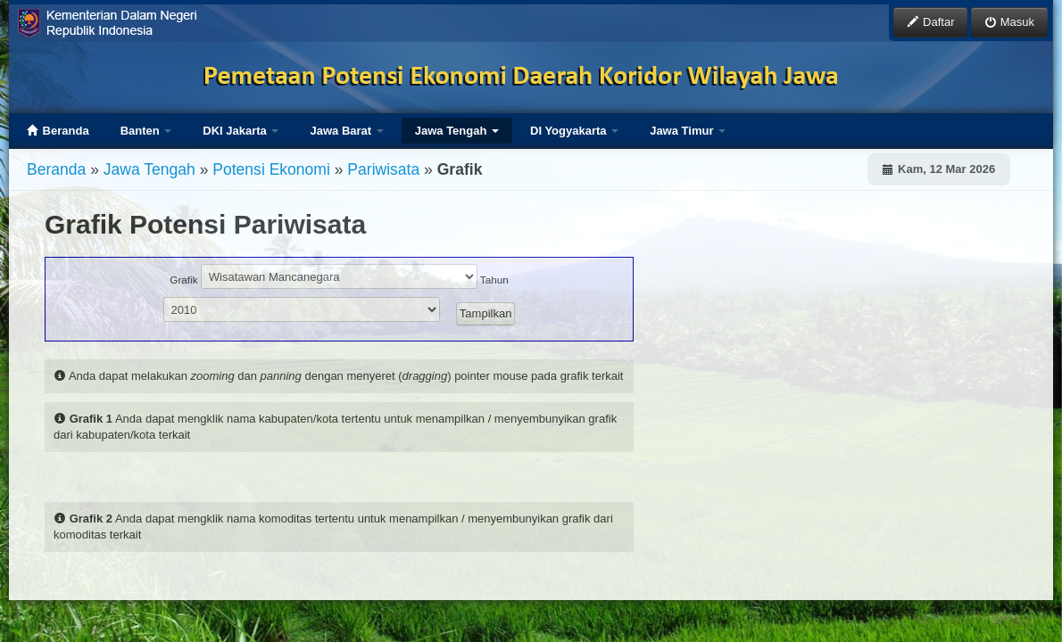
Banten (146, 130)
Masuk (1009, 22)
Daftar (930, 22)
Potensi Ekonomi (271, 169)
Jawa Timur (688, 130)
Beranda (58, 130)
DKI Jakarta (240, 130)
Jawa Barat (346, 130)
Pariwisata (383, 169)
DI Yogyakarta (574, 130)
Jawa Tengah (457, 130)
